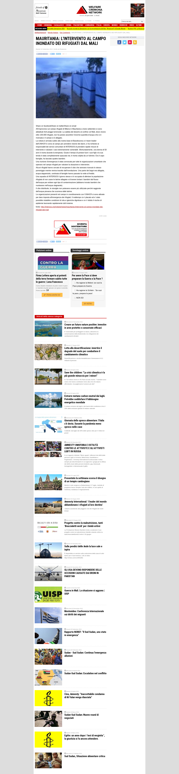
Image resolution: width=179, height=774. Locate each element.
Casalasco (59, 25)
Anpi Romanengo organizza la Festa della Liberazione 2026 (48, 29)
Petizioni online (43, 250)
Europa (107, 25)
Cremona (48, 25)
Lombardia (89, 25)
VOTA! (88, 304)
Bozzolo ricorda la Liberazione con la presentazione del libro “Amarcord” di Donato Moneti (98, 29)
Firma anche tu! (52, 295)
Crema (68, 25)
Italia (98, 25)
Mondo (115, 25)
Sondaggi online (80, 250)
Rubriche (123, 25)
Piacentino (78, 25)
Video (131, 25)
